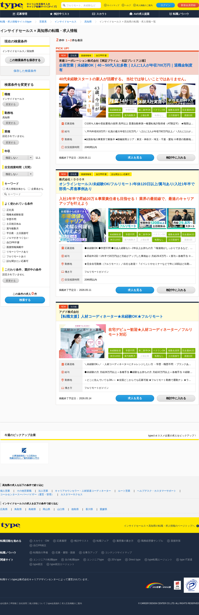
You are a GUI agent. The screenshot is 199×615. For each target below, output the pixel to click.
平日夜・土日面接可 (17, 233)
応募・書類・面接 (65, 552)
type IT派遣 (186, 559)
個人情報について (37, 603)
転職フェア (103, 540)
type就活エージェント (62, 564)
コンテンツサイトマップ (118, 552)
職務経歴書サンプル (152, 540)
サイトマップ (113, 5)
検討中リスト (81, 540)
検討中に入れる (176, 157)
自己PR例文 (39, 545)
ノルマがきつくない (17, 237)
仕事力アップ (90, 552)
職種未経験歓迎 (15, 214)
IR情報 (14, 603)
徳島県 (75, 509)
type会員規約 (54, 603)
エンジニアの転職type (45, 559)
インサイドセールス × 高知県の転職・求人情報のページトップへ (159, 525)
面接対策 (176, 540)
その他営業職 (24, 490)
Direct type (134, 559)
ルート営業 (124, 490)
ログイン (165, 5)
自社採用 (23, 603)
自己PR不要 (13, 242)
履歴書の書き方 (124, 540)
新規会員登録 (188, 5)
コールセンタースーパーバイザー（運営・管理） (27, 494)
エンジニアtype (95, 559)
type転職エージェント (160, 559)
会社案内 (4, 603)
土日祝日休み (13, 223)
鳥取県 (18, 509)
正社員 (10, 209)
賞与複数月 (12, 228)
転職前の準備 (40, 552)
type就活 (38, 564)
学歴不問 (11, 219)
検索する (25, 300)
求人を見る (135, 157)
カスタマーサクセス (72, 494)
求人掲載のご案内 (144, 5)
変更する (11, 104)
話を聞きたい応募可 (17, 261)
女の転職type (72, 559)
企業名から (37, 188)
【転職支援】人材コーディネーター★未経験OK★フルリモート (111, 316)
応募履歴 (62, 540)
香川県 (89, 509)
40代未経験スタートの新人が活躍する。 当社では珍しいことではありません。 (123, 79)
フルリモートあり (16, 256)
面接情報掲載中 (15, 247)
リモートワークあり (17, 251)
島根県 (32, 509)
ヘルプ (128, 5)
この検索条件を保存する (25, 60)
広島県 (4, 509)
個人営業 (5, 490)
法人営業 (43, 490)
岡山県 (46, 509)
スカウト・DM (41, 540)
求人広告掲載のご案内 (72, 603)
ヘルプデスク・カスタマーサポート (156, 490)
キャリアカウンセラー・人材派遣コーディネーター (83, 490)
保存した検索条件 (25, 70)
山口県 (61, 509)
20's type (116, 559)
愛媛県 (103, 509)
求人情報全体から (16, 188)
